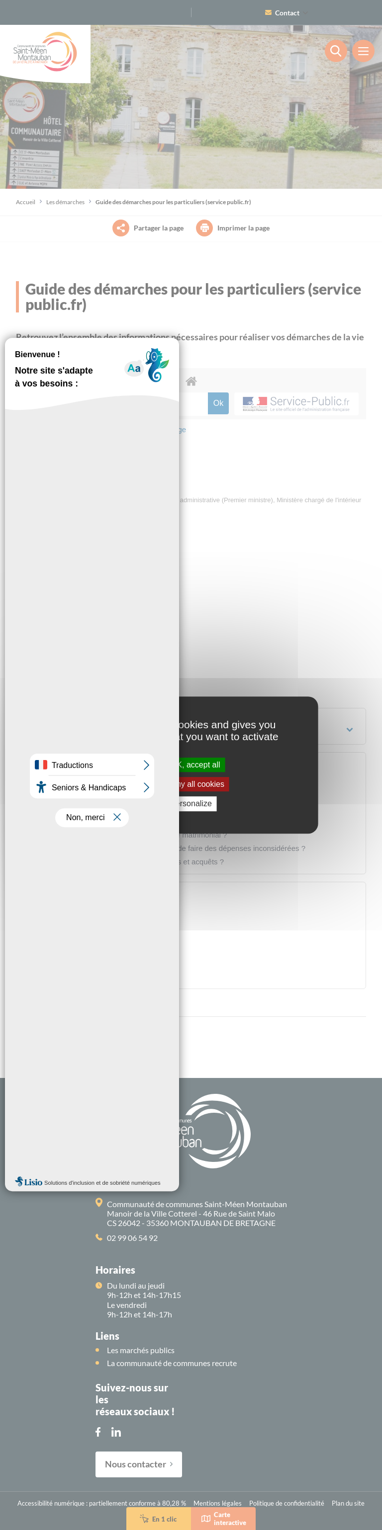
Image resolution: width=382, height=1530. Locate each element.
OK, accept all (191, 765)
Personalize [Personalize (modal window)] (191, 804)
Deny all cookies (191, 784)
